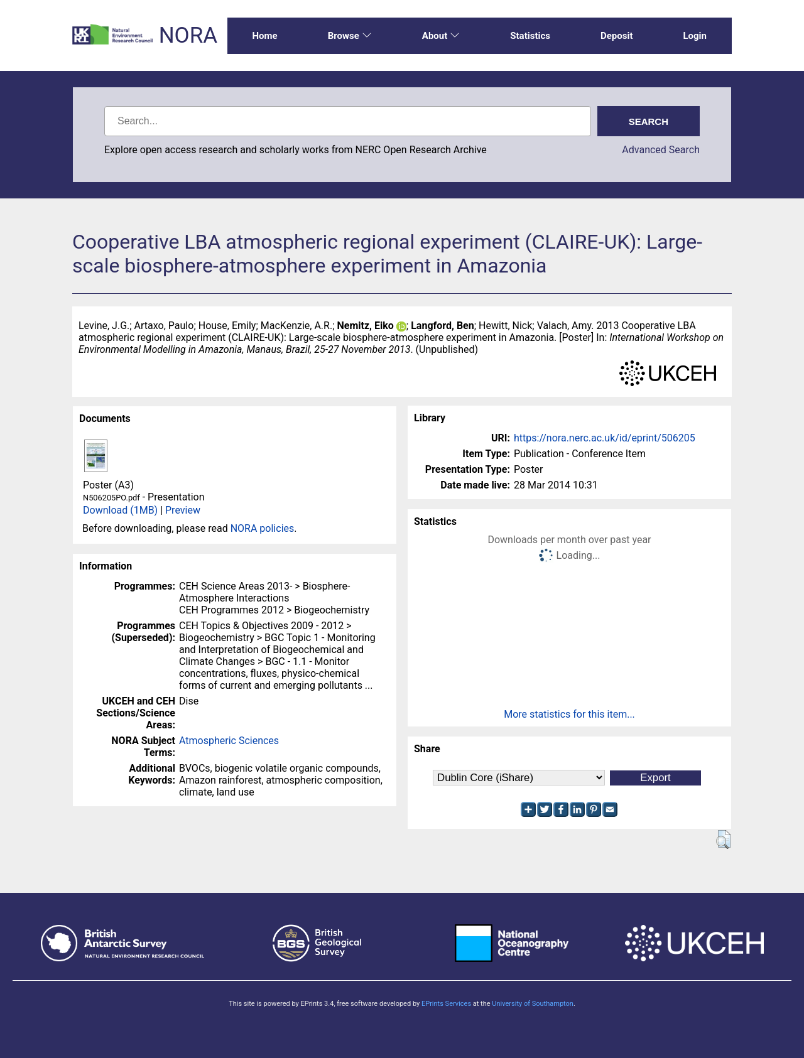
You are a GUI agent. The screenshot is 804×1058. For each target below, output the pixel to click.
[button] (723, 839)
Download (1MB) (120, 510)
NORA (188, 35)
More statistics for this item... (569, 714)
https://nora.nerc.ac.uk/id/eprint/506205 (604, 438)
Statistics (530, 35)
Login (695, 35)
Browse (350, 35)
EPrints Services (446, 1004)
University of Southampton (532, 1004)
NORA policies (263, 528)
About (441, 35)
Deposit (616, 35)
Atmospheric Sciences (229, 741)
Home (265, 35)
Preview (182, 510)
